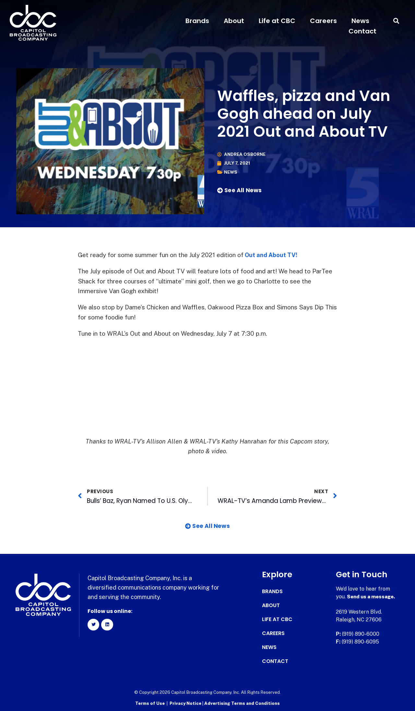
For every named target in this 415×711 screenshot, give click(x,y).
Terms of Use (150, 703)
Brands (197, 20)
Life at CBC (277, 20)
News (360, 20)
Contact (362, 31)
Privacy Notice (186, 703)
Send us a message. (372, 596)
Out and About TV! (271, 254)
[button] (396, 21)
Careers (323, 20)
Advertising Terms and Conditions (242, 703)
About (234, 20)
